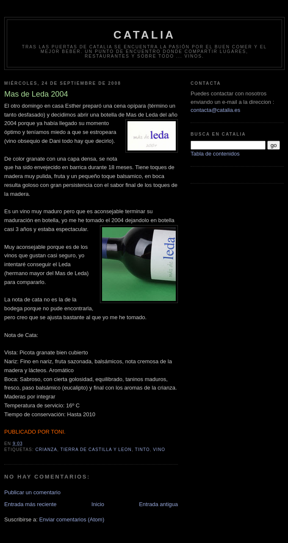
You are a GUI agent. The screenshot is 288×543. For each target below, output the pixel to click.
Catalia (145, 34)
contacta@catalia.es (215, 110)
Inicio (97, 504)
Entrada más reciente (30, 504)
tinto (142, 449)
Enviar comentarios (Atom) (71, 519)
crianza (46, 449)
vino (159, 449)
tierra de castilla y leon (95, 449)
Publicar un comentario (32, 492)
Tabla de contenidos (215, 153)
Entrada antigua (158, 504)
